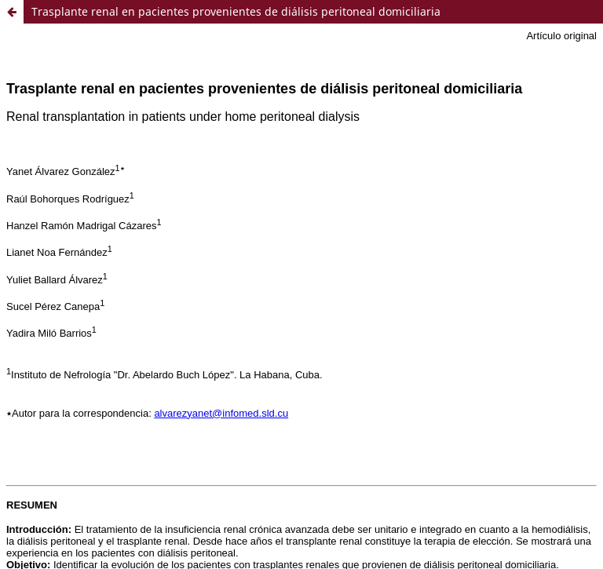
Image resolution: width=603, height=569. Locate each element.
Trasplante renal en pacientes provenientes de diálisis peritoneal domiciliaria (235, 11)
